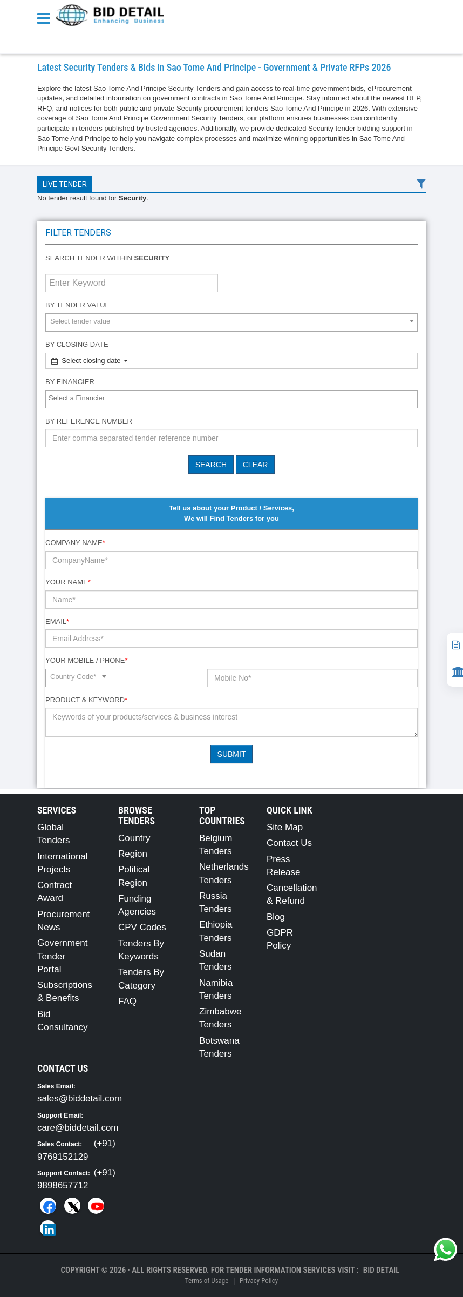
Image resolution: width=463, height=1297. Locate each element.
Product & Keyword (86, 700)
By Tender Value (77, 305)
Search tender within (107, 258)
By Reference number (88, 421)
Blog (276, 917)
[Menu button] (46, 17)
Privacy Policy (259, 1280)
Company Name (75, 543)
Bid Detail (381, 1270)
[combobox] (231, 322)
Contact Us (289, 843)
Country (134, 838)
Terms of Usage (206, 1280)
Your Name (68, 582)
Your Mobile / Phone (86, 660)
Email (57, 621)
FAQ (127, 1001)
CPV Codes (142, 927)
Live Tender (65, 184)
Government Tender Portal (62, 956)
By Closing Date (76, 344)
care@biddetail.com (78, 1128)
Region (132, 854)
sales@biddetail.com (79, 1098)
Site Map (285, 827)
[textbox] (234, 398)
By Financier (69, 382)
